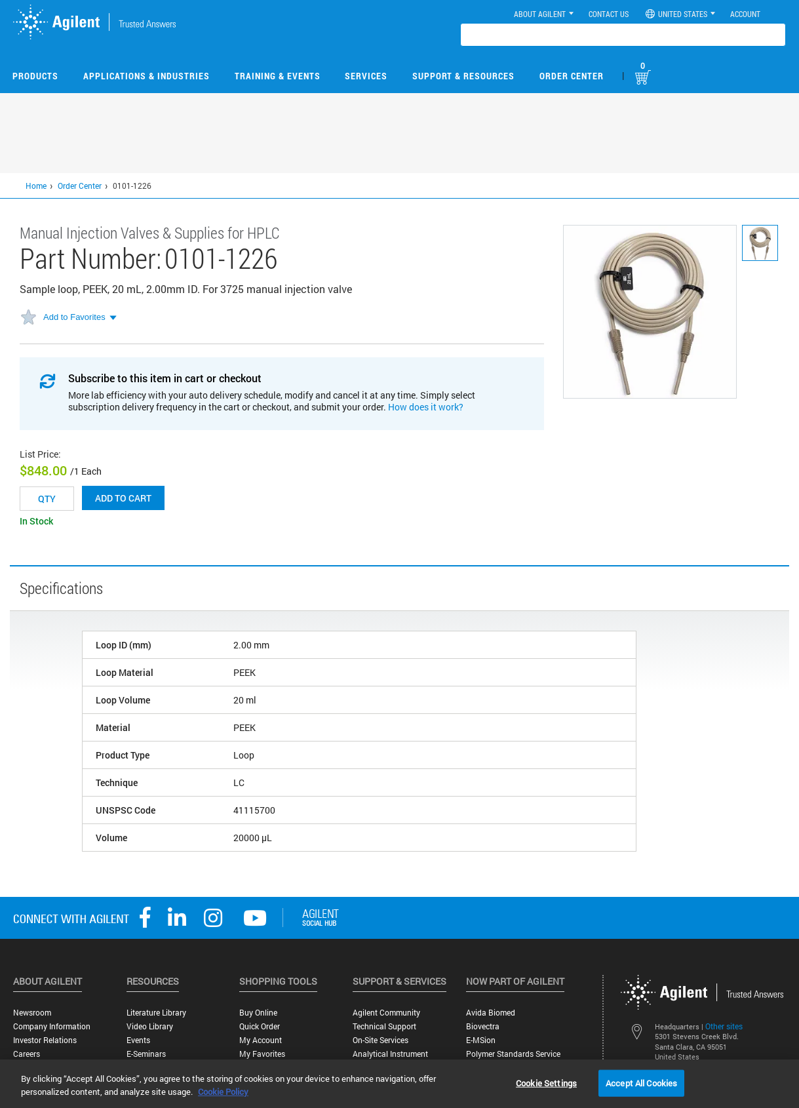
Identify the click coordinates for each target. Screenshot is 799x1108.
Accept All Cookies (641, 1082)
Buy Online (258, 1013)
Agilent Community (386, 1013)
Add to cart (123, 498)
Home (36, 185)
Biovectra (482, 1026)
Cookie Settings (546, 1082)
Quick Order (259, 1026)
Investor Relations (45, 1040)
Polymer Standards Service (513, 1054)
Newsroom (32, 1013)
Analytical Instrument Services (390, 1059)
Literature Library (156, 1013)
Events (138, 1040)
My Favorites (262, 1054)
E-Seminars (146, 1054)
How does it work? (425, 407)
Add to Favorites (74, 317)
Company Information (51, 1026)
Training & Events (278, 75)
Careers (26, 1054)
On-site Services (380, 1040)
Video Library (150, 1026)
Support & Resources (463, 75)
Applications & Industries (146, 75)
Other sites (724, 1026)
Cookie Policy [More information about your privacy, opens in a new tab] (223, 1092)
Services (366, 75)
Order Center (571, 75)
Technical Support (384, 1026)
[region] (399, 1083)
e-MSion (481, 1040)
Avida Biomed (490, 1013)
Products (35, 75)
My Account (260, 1040)
